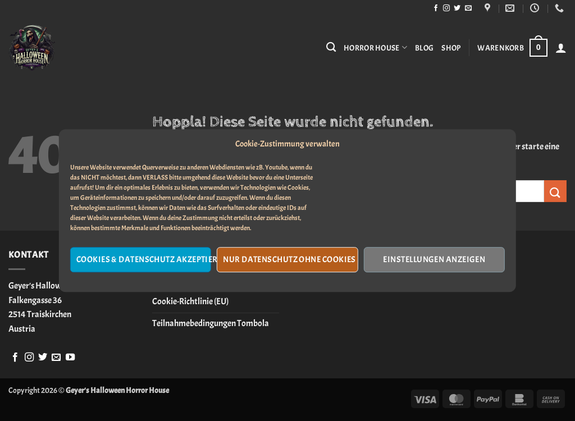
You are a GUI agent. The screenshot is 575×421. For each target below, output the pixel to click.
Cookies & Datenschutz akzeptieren (143, 259)
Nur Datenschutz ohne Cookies (289, 259)
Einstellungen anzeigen (434, 259)
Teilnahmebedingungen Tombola (210, 323)
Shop (450, 48)
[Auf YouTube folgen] (70, 358)
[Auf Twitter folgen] (457, 8)
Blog (424, 48)
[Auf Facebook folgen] (435, 8)
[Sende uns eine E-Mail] (468, 8)
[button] (512, 48)
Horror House (375, 47)
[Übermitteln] (555, 191)
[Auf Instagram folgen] (446, 8)
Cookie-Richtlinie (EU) (190, 301)
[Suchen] (331, 47)
